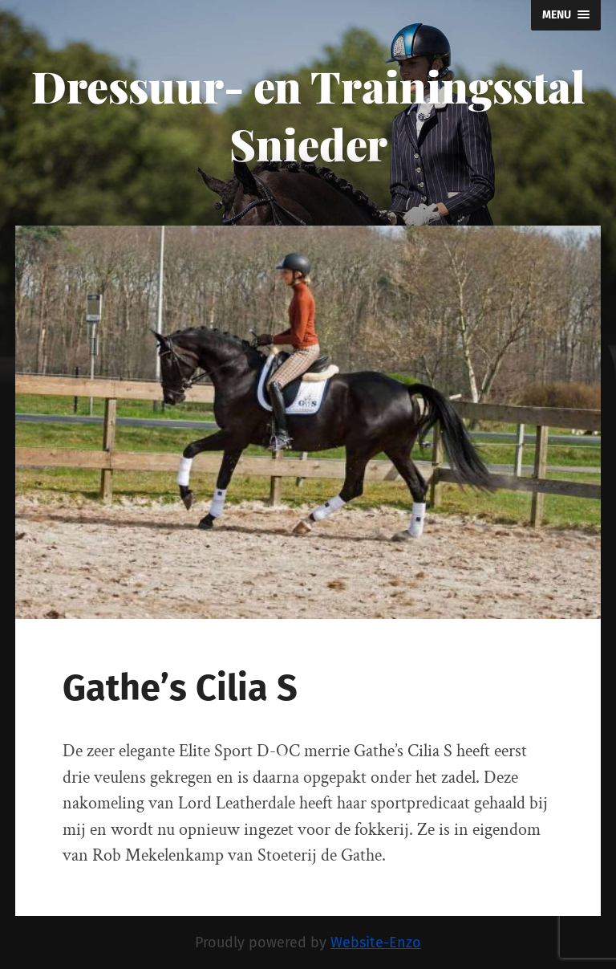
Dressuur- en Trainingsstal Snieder (308, 115)
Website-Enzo (375, 942)
